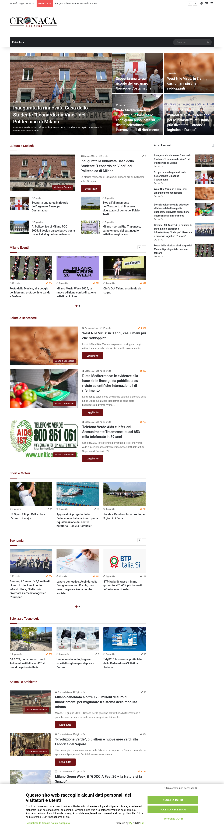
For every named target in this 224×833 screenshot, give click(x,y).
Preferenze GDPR (173, 818)
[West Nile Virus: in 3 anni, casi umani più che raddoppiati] (189, 73)
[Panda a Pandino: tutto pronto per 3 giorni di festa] (124, 494)
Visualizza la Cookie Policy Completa (48, 823)
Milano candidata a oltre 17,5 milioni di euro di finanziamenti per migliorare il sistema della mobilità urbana (96, 702)
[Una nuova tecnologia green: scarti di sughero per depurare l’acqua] (78, 639)
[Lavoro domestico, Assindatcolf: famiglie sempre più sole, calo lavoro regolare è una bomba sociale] (78, 561)
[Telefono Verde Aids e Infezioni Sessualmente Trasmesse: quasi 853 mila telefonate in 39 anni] (44, 439)
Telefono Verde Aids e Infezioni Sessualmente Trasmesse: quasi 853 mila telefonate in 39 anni (111, 432)
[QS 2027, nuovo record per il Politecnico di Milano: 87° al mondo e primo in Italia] (31, 639)
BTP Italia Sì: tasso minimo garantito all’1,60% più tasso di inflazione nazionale (122, 585)
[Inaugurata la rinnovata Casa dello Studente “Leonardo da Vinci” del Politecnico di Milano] (61, 94)
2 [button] (79, 306)
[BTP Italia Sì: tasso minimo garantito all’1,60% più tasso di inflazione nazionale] (124, 561)
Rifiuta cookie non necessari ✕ (180, 788)
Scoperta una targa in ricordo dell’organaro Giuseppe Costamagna (133, 83)
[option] (112, 94)
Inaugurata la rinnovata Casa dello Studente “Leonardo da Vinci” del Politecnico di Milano (50, 114)
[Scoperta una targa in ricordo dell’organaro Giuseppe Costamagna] (137, 73)
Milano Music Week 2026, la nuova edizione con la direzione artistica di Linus (76, 292)
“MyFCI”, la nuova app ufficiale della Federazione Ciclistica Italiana (122, 663)
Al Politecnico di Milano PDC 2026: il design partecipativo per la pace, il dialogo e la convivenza (53, 230)
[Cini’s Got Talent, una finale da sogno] (124, 268)
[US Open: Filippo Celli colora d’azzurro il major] (31, 494)
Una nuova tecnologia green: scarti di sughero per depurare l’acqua (75, 663)
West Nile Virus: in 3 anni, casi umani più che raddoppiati (187, 83)
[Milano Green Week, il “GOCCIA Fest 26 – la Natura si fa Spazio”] (30, 781)
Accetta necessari (173, 809)
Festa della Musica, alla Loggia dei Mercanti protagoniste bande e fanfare (30, 292)
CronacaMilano (90, 156)
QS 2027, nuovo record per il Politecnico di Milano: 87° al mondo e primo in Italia (27, 663)
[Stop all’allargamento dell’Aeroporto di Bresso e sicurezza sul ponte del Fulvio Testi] (90, 203)
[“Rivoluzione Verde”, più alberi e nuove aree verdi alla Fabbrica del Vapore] (30, 744)
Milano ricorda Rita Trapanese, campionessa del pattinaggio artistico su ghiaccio (122, 230)
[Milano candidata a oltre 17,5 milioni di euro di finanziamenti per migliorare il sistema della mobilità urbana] (30, 702)
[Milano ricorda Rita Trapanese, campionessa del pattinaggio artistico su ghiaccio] (90, 227)
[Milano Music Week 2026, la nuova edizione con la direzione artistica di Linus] (78, 268)
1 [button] (76, 306)
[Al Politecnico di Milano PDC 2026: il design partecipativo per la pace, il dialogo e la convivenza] (19, 227)
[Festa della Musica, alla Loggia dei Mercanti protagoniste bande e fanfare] (31, 268)
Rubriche (17, 42)
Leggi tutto (91, 188)
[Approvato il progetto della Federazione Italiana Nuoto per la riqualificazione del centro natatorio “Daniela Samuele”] (78, 494)
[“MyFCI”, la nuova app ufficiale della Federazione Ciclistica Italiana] (124, 639)
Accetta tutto (173, 800)
